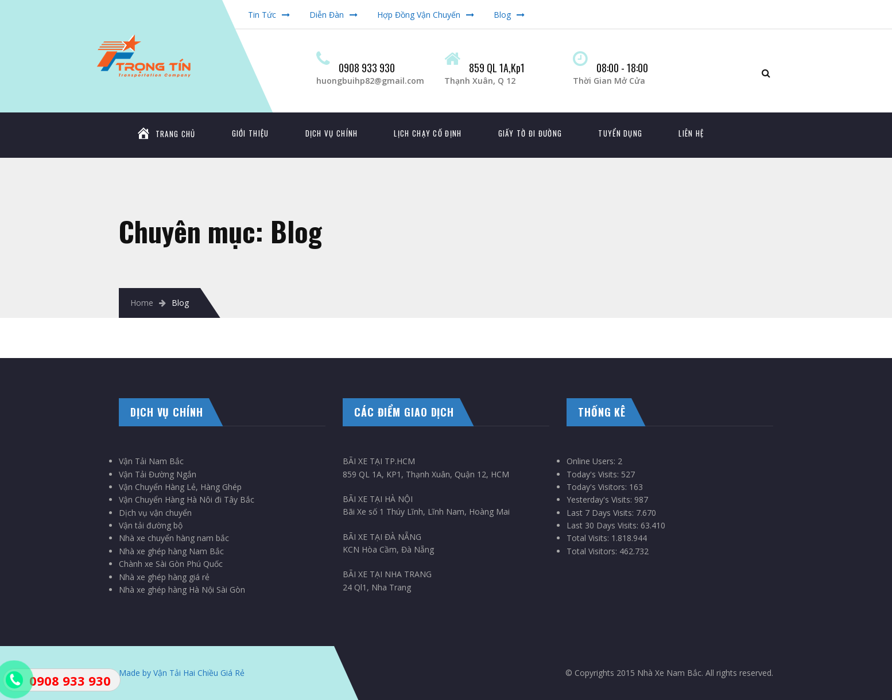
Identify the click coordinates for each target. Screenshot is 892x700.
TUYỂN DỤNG (620, 133)
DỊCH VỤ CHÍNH (331, 133)
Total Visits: (589, 537)
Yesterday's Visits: (600, 499)
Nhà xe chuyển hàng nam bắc (174, 537)
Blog (502, 14)
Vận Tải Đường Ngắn (157, 474)
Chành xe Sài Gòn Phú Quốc (171, 563)
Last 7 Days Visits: (601, 512)
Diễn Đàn (326, 14)
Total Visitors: (593, 551)
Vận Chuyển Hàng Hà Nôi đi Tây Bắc (186, 499)
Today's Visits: (594, 474)
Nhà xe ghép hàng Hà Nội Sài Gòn (182, 589)
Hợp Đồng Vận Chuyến (418, 14)
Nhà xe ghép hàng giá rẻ (164, 576)
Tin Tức (262, 14)
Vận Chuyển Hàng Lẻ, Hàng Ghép (180, 486)
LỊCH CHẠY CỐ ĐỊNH (427, 133)
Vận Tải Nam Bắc (151, 461)
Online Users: (592, 461)
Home (141, 302)
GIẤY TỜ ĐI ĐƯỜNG (530, 133)
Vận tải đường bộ (151, 525)
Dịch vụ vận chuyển (155, 512)
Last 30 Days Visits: (604, 525)
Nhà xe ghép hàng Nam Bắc (171, 551)
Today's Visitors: (598, 486)
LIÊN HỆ (691, 133)
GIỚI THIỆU (250, 133)
